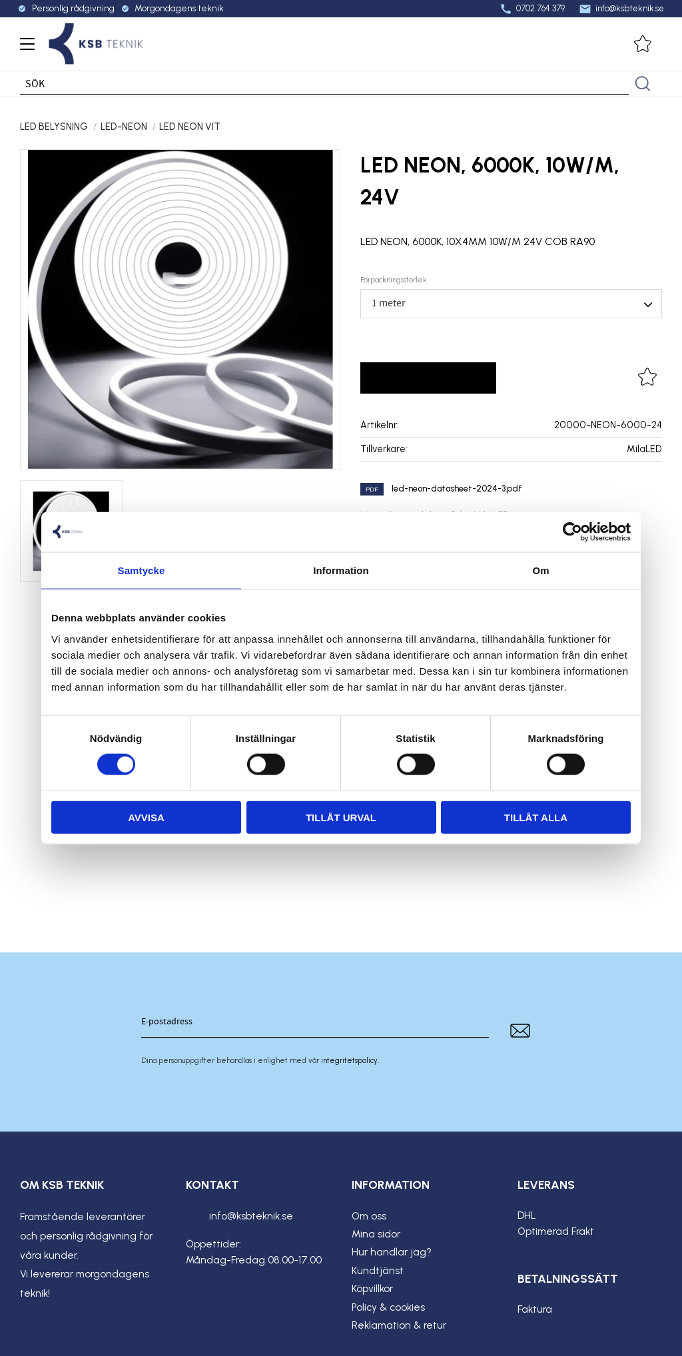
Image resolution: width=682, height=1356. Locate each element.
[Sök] (643, 84)
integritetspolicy (349, 1060)
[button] (25, 49)
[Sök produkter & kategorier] (324, 84)
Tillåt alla (535, 817)
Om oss (369, 1216)
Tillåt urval (341, 817)
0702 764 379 (530, 9)
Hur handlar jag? (392, 1252)
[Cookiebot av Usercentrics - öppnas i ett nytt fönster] (572, 532)
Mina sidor (376, 1234)
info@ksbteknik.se (619, 9)
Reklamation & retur (399, 1325)
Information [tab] (341, 570)
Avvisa (146, 817)
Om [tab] (540, 570)
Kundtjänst (378, 1271)
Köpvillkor (372, 1289)
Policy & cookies (388, 1307)
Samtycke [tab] (141, 570)
